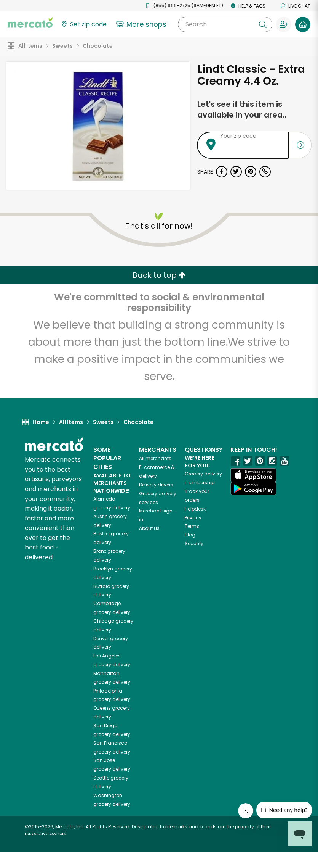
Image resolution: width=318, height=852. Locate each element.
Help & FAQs (248, 6)
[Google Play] (253, 488)
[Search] (225, 24)
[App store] (253, 475)
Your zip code (238, 136)
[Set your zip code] (83, 24)
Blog (190, 534)
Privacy (193, 517)
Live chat (295, 6)
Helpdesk (195, 509)
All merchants (155, 458)
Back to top (159, 275)
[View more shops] (142, 24)
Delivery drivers (156, 485)
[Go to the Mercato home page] (30, 22)
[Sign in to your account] (283, 24)
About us (149, 528)
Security (194, 543)
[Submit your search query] (262, 24)
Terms (192, 526)
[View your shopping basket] (302, 24)
